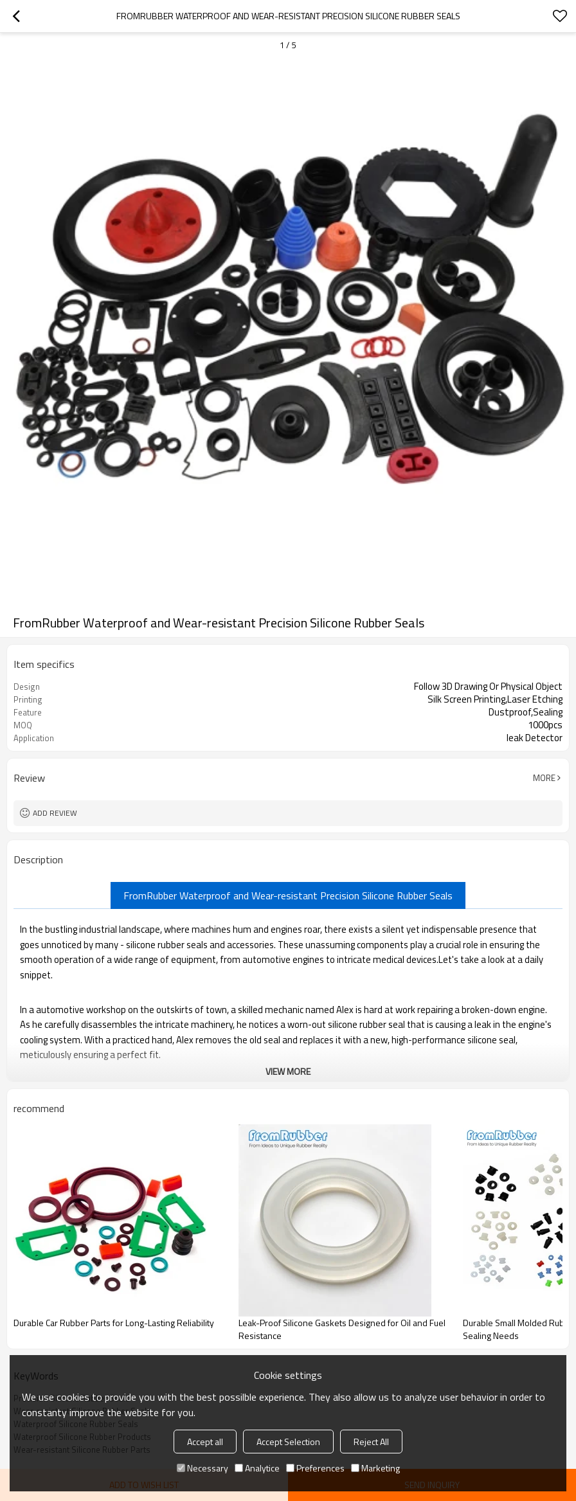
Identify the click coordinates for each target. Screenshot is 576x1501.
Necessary (202, 1468)
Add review (55, 813)
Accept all (205, 1441)
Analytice (257, 1468)
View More (288, 1071)
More (544, 777)
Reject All (371, 1441)
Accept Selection (288, 1441)
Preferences (315, 1468)
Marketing (375, 1468)
